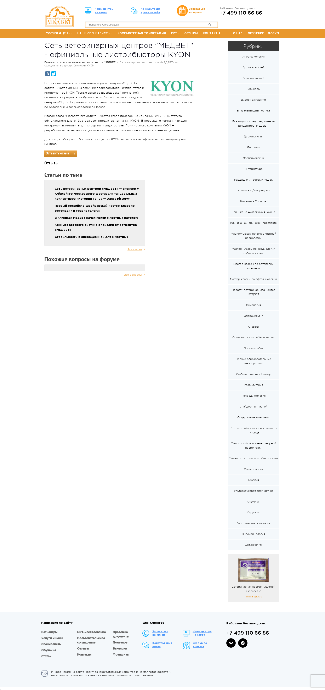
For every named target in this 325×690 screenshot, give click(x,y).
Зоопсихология (253, 158)
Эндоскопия (253, 544)
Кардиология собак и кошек (253, 179)
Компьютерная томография (142, 33)
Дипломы (253, 147)
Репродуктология (253, 395)
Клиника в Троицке (253, 201)
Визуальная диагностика (253, 110)
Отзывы (191, 33)
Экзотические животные (253, 523)
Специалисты (51, 644)
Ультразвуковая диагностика (253, 490)
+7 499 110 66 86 (240, 12)
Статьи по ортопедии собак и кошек (253, 458)
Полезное (120, 642)
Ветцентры (49, 632)
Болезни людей (253, 78)
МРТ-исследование (91, 632)
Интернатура (253, 168)
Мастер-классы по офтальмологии (253, 279)
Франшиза (121, 654)
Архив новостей (253, 67)
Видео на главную (253, 99)
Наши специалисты (93, 33)
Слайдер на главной (253, 406)
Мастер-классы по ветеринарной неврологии (253, 236)
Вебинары (253, 89)
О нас (238, 33)
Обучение (256, 33)
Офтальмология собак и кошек (253, 337)
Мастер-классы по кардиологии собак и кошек (253, 251)
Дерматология (253, 136)
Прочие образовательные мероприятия (253, 361)
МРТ (174, 33)
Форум (273, 33)
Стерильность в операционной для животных (91, 237)
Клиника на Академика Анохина (253, 212)
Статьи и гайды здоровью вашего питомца (253, 430)
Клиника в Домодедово (253, 190)
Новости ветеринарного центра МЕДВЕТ (87, 62)
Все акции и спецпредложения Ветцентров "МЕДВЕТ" (253, 123)
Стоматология (253, 469)
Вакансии (120, 648)
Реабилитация (253, 385)
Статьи (46, 656)
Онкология (253, 305)
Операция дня (253, 315)
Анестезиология (253, 56)
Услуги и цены (58, 33)
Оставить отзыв (57, 153)
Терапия (253, 480)
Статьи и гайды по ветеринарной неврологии (253, 445)
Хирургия (253, 501)
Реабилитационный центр (253, 374)
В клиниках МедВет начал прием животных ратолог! (96, 218)
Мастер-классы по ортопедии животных (253, 266)
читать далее (253, 596)
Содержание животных (253, 417)
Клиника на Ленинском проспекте (253, 222)
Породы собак (253, 348)
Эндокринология (253, 534)
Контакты (211, 33)
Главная (49, 62)
